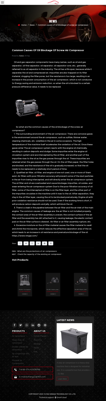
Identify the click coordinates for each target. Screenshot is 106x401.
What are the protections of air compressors (37, 251)
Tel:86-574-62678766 (27, 369)
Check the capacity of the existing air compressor (39, 254)
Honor (36, 348)
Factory (37, 344)
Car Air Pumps (40, 336)
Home (24, 25)
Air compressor (18, 336)
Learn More (62, 379)
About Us (38, 340)
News (32, 25)
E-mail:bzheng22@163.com (30, 377)
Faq (35, 352)
